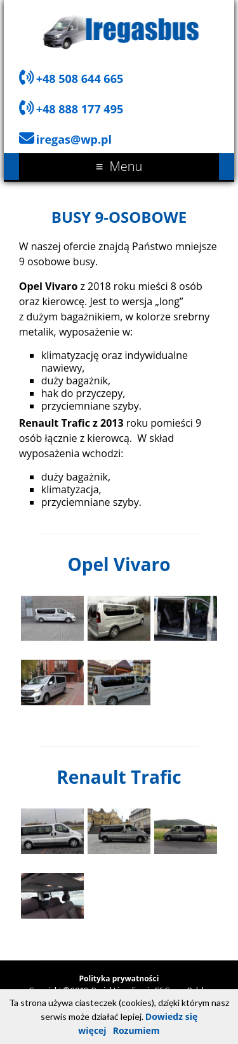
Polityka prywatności (119, 978)
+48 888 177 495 (80, 108)
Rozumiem (136, 1030)
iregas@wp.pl (74, 139)
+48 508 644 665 (80, 78)
